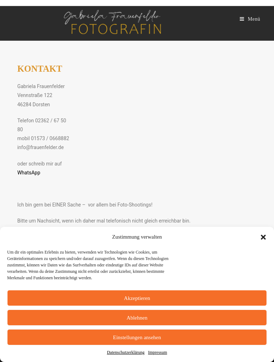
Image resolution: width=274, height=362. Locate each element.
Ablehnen (137, 318)
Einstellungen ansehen (137, 337)
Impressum (157, 352)
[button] (263, 237)
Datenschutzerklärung (125, 352)
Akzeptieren (137, 298)
